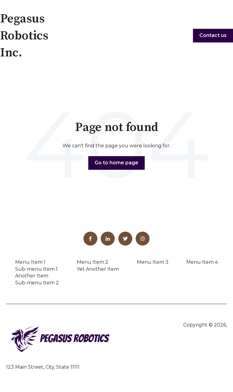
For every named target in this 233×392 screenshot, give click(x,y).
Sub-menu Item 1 (36, 269)
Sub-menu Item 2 (37, 283)
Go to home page (116, 163)
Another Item (31, 276)
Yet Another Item (98, 269)
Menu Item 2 (92, 262)
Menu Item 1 (30, 262)
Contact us (213, 35)
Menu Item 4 (202, 262)
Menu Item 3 (152, 262)
